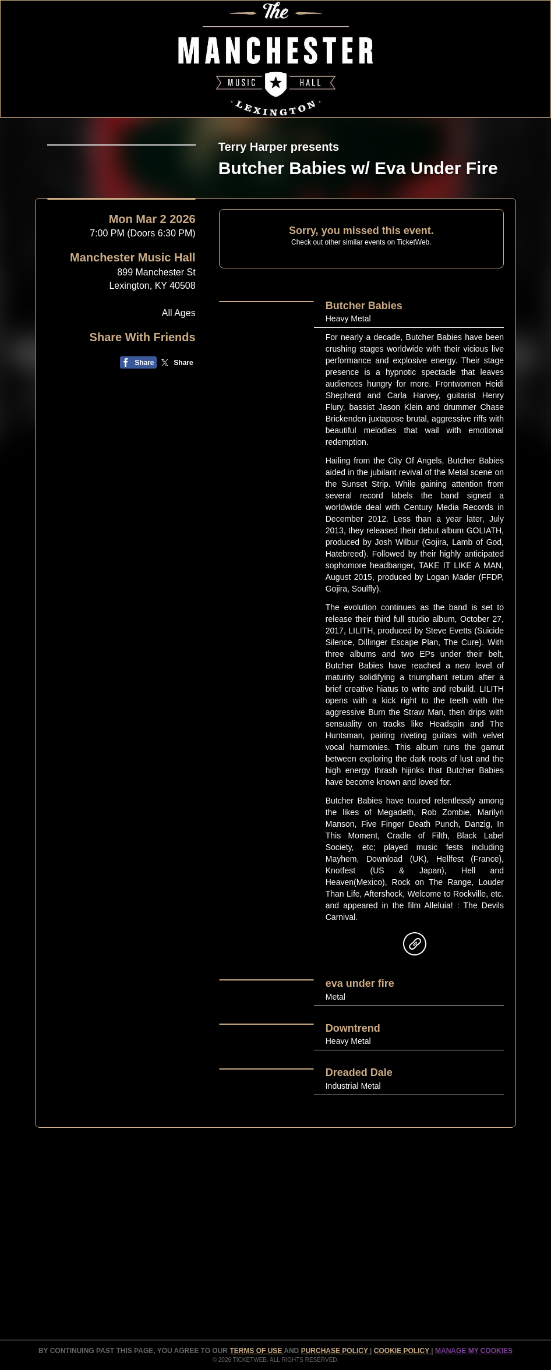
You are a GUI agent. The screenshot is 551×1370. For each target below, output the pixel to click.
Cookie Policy (402, 1351)
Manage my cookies (474, 1351)
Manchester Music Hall (133, 422)
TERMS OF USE (256, 1351)
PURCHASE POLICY (335, 1351)
